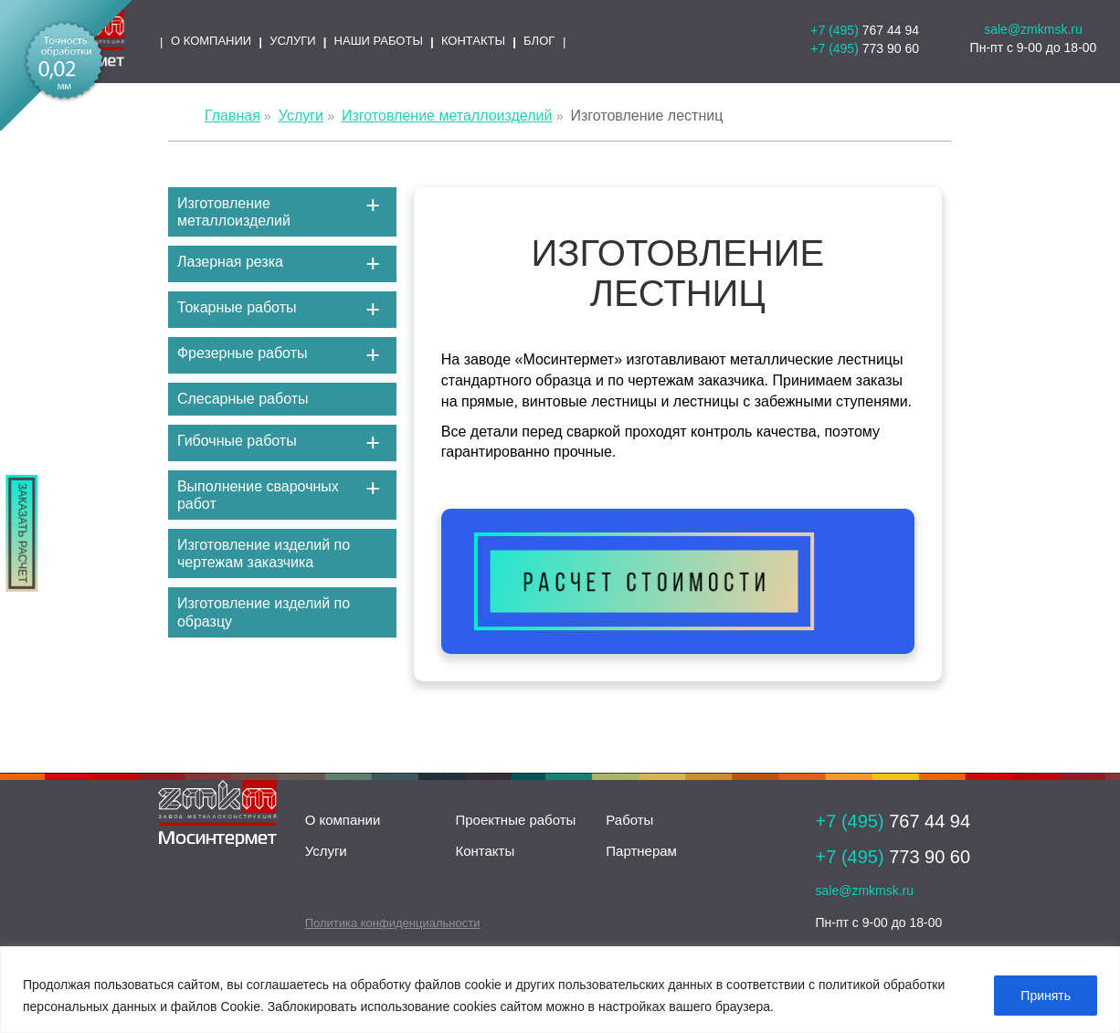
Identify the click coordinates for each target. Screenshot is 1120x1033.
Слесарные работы (243, 398)
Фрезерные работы (242, 353)
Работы (629, 819)
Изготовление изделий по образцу (263, 612)
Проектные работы (515, 819)
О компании (343, 819)
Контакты (484, 851)
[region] (560, 989)
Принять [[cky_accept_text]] (1045, 995)
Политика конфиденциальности (393, 923)
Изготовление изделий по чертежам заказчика (263, 553)
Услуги (326, 851)
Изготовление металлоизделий (234, 211)
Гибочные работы (237, 440)
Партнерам (641, 851)
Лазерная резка (230, 261)
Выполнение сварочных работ (258, 495)
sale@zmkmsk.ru (1033, 29)
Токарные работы (237, 307)
